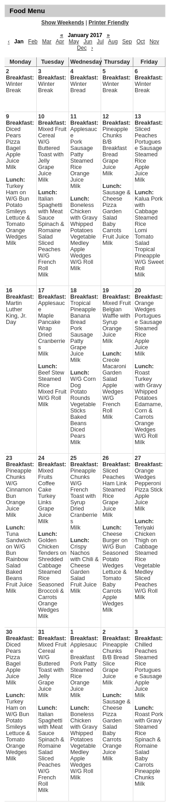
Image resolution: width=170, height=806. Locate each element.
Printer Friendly (108, 22)
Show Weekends (62, 22)
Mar (47, 41)
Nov (154, 41)
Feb (33, 41)
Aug (112, 41)
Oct (140, 41)
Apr (60, 41)
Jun (87, 41)
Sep (127, 41)
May (73, 41)
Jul (100, 41)
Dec (82, 48)
